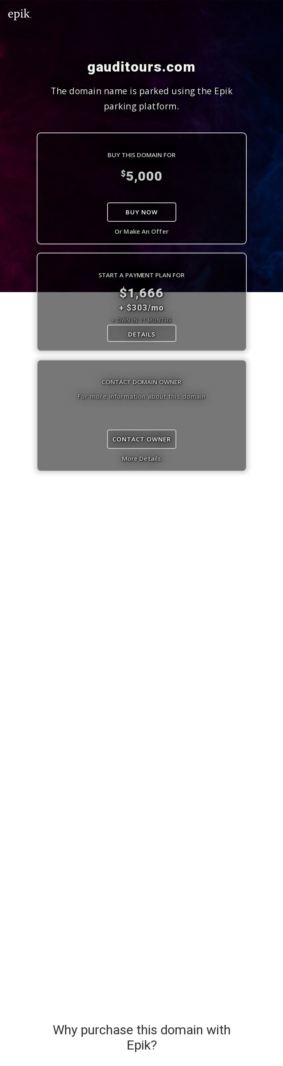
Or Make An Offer (141, 231)
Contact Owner (141, 439)
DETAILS (141, 334)
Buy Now (142, 212)
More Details (141, 458)
